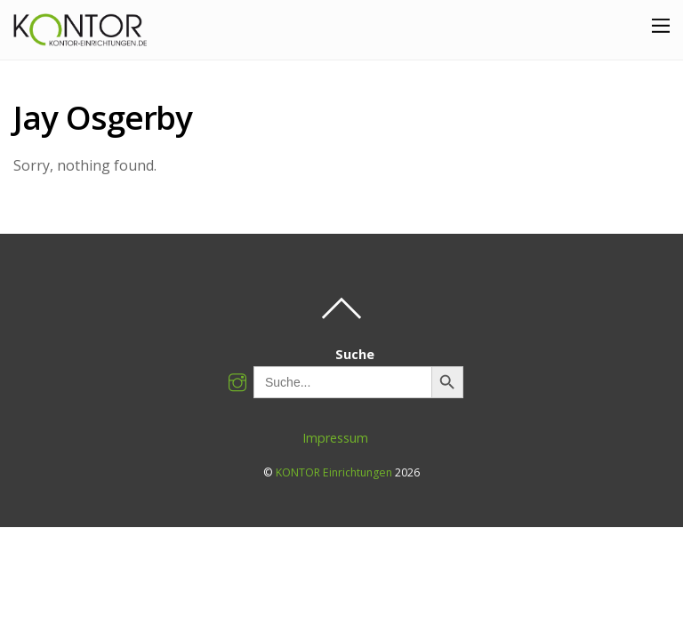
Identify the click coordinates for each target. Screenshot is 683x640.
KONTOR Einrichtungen (334, 472)
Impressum (335, 437)
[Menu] (661, 25)
